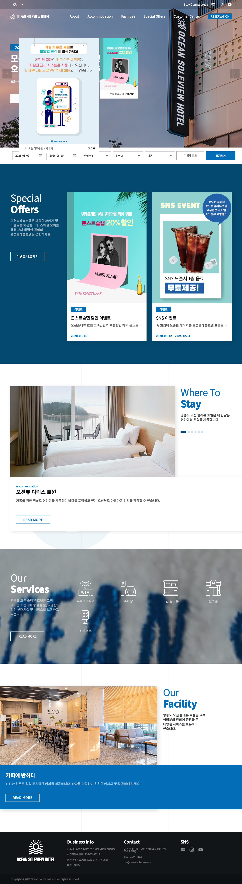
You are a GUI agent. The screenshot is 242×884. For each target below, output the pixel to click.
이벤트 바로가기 (27, 256)
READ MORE (33, 519)
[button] (7, 73)
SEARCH (221, 155)
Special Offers (154, 16)
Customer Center (187, 16)
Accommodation (100, 16)
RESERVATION (220, 16)
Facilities (128, 16)
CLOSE (91, 148)
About (74, 16)
